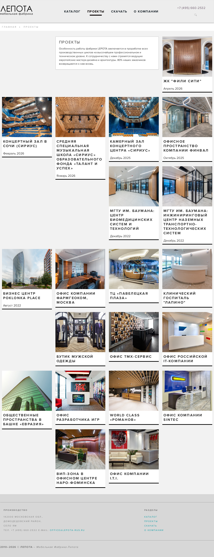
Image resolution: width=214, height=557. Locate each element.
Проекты (95, 11)
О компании (146, 11)
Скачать (119, 11)
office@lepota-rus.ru (67, 530)
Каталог (72, 11)
